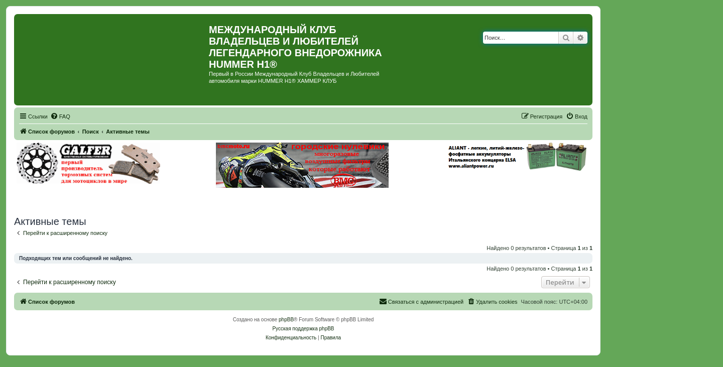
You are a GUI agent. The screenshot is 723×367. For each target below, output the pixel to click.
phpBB (286, 319)
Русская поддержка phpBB (303, 328)
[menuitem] (60, 116)
